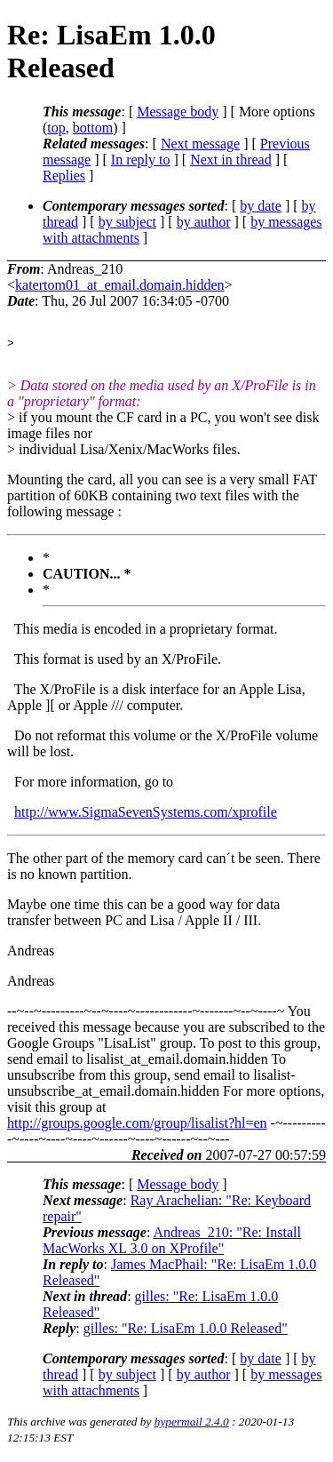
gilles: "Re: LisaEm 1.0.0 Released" (185, 1330)
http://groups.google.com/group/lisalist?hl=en (137, 1125)
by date (260, 205)
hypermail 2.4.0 (192, 1424)
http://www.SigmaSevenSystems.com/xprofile (145, 814)
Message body (177, 111)
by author (204, 221)
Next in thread (231, 159)
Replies (64, 175)
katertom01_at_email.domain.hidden (120, 284)
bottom (93, 127)
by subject (127, 221)
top (56, 127)
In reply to (140, 159)
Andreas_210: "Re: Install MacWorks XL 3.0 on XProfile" (172, 1242)
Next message (200, 143)
